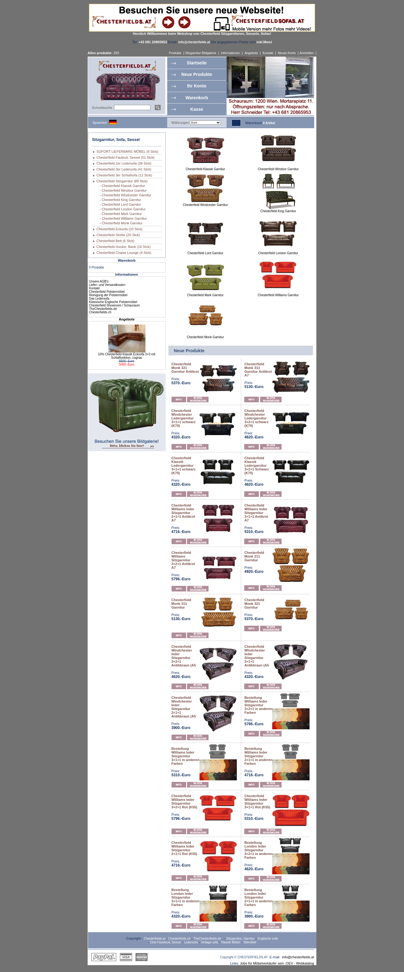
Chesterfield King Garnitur (121, 200)
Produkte (175, 53)
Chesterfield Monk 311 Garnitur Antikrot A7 (258, 369)
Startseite (197, 62)
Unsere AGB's (99, 281)
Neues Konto (287, 53)
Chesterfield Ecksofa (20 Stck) (119, 229)
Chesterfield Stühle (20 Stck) (118, 235)
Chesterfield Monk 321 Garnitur (254, 603)
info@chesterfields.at (298, 957)
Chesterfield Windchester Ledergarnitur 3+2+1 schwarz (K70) (256, 418)
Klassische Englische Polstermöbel (113, 302)
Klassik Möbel (231, 942)
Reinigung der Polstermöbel (108, 295)
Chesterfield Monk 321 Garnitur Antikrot (185, 367)
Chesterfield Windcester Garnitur (126, 195)
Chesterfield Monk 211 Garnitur (254, 556)
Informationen (230, 53)
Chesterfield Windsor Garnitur (124, 190)
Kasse (196, 109)
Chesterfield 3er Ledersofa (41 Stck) (123, 169)
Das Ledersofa (99, 298)
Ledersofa (191, 942)
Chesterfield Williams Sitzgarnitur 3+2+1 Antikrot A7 (183, 560)
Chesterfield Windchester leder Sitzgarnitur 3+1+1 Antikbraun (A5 (256, 656)
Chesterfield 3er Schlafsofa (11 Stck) (124, 175)
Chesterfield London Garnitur (123, 209)
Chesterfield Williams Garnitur (124, 218)
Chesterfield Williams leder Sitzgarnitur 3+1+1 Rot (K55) (257, 801)
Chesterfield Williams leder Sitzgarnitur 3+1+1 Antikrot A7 (256, 512)
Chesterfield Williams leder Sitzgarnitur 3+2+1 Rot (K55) (184, 801)
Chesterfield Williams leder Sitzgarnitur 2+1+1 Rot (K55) (184, 848)
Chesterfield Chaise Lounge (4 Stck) (123, 253)
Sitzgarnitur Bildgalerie (200, 53)
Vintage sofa (209, 942)
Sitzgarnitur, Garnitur (240, 938)
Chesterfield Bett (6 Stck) (115, 241)
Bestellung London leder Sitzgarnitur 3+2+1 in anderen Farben (258, 850)
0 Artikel (269, 123)
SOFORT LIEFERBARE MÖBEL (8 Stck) (127, 151)
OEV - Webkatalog (300, 963)
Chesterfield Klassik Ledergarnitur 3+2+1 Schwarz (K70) (256, 465)
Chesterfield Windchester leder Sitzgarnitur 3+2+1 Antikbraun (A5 (184, 656)
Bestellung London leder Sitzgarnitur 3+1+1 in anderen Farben (186, 897)
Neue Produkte (196, 74)
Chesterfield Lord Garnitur (121, 204)
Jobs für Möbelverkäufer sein (262, 963)
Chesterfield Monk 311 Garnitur (181, 603)
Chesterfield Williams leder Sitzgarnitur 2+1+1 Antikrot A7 (183, 512)
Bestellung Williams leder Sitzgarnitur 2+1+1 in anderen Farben (258, 756)
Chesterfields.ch (100, 312)
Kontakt (268, 53)
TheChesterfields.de (103, 309)
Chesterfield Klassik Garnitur (123, 186)
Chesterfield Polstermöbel (107, 291)
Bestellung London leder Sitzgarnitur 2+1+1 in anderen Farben (258, 897)
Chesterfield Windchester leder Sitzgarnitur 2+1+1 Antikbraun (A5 (184, 707)
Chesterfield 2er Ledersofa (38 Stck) (123, 163)
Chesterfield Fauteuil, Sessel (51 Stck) (125, 157)
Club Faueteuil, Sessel (165, 942)
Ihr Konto (196, 85)
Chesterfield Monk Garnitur (122, 223)
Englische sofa (268, 938)
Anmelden (307, 53)
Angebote (251, 53)
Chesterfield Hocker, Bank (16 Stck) (123, 247)
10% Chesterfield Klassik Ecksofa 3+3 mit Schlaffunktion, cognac (126, 356)
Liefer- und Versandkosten (107, 285)
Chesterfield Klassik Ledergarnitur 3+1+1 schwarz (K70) (184, 465)
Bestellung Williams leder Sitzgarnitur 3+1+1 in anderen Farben (186, 756)
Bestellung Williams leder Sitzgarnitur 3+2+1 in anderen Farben (258, 705)
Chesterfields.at (154, 938)
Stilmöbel (249, 942)
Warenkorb (197, 97)
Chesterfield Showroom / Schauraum (114, 305)
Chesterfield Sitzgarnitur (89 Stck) (121, 181)
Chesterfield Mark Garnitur (122, 214)
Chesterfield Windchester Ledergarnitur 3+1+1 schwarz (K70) (184, 418)
